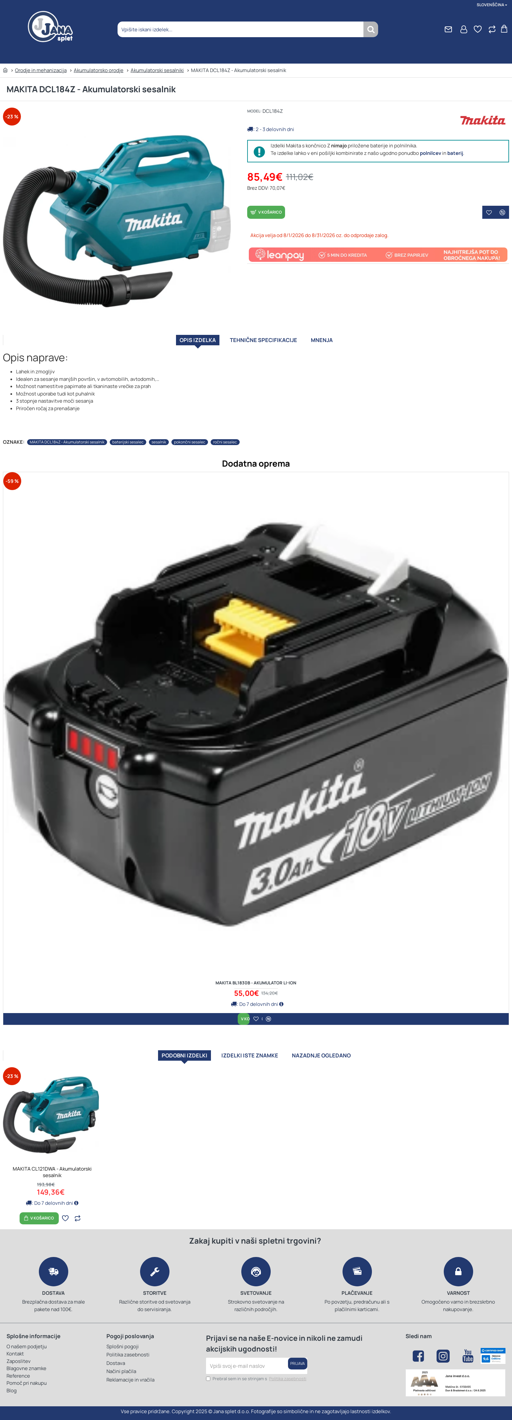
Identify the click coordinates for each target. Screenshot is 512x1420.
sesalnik (159, 438)
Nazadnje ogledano (337, 1053)
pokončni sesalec (189, 438)
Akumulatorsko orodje (98, 70)
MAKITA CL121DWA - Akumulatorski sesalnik (52, 1171)
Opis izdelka (183, 342)
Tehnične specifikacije (265, 342)
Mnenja (338, 342)
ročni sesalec (225, 438)
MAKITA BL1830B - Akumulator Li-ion (256, 979)
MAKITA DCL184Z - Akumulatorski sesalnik (67, 438)
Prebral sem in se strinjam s (256, 1379)
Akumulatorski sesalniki (157, 70)
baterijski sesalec (128, 438)
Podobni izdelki (167, 1053)
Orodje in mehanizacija (41, 70)
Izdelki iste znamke (248, 1053)
